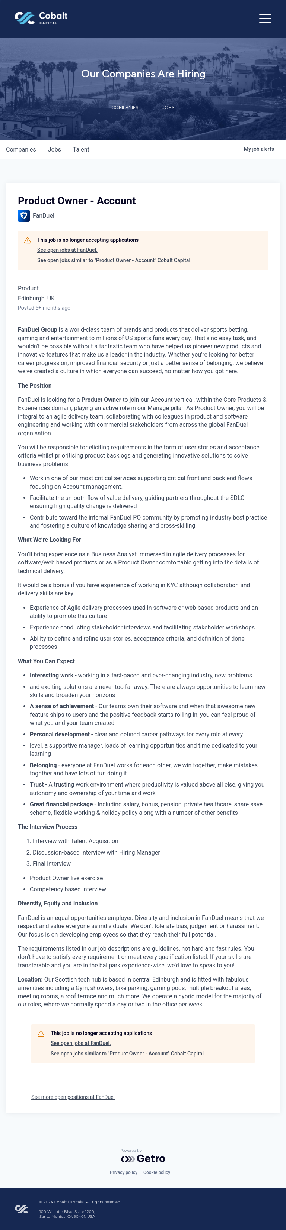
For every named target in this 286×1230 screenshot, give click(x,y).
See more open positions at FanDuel (73, 1097)
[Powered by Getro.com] (143, 1155)
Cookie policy (156, 1172)
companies (21, 149)
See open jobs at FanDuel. (67, 250)
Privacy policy (123, 1172)
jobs (54, 149)
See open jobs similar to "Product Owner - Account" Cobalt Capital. (114, 260)
